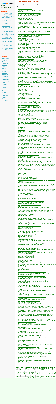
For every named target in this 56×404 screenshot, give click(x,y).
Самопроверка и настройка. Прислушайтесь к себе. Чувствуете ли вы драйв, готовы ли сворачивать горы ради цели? (36, 241)
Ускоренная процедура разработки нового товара (31, 231)
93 (24, 372)
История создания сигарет (25, 227)
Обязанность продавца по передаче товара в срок (31, 202)
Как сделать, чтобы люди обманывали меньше (7, 38)
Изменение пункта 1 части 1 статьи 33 (28, 177)
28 (22, 368)
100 (37, 372)
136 (47, 375)
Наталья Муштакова (23, 341)
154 (51, 376)
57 (37, 369)
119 (44, 373)
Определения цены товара (25, 278)
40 (45, 368)
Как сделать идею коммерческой (6, 29)
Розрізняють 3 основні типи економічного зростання (32, 272)
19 (45, 367)
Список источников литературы (27, 239)
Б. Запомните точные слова (25, 333)
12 (31, 367)
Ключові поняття (22, 326)
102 (42, 372)
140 (17, 376)
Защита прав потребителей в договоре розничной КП (32, 68)
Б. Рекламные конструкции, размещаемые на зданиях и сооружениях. (36, 73)
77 (34, 371)
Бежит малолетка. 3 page (25, 260)
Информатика (5, 66)
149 (39, 376)
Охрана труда (5, 81)
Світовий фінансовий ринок (25, 116)
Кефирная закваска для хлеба (26, 26)
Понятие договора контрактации (27, 203)
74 (29, 371)
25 (16, 368)
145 (29, 376)
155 (54, 376)
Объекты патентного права (25, 214)
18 (43, 367)
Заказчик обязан (22, 298)
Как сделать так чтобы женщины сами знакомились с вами (8, 26)
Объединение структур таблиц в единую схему (30, 128)
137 (49, 375)
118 (42, 373)
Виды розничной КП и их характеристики (29, 234)
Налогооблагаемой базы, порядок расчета (29, 335)
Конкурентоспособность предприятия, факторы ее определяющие (36, 27)
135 (44, 375)
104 (47, 372)
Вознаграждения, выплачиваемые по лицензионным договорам (34, 53)
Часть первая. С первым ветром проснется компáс (31, 276)
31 (28, 368)
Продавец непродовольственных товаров (29, 106)
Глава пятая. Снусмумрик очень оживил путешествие (32, 60)
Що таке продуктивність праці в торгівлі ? (29, 57)
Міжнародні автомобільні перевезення (28, 358)
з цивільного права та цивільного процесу (29, 197)
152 (47, 376)
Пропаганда (21, 336)
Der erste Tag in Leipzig (24, 261)
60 (43, 369)
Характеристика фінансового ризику (28, 99)
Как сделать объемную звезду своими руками (8, 17)
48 (20, 369)
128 (27, 375)
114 (32, 373)
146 (32, 376)
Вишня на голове (22, 361)
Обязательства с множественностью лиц (29, 13)
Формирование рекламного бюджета (27, 49)
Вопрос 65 (21, 11)
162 (43, 377)
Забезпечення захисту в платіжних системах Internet (32, 10)
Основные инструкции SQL (25, 235)
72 (25, 371)
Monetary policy (22, 127)
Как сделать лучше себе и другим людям (7, 46)
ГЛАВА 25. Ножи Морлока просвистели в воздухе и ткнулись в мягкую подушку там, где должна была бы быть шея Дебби (36, 355)
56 (35, 369)
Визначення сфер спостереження (27, 195)
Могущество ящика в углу (25, 228)
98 (33, 372)
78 (36, 371)
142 (22, 376)
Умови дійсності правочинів (25, 19)
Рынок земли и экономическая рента (27, 178)
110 (22, 373)
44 (52, 368)
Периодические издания (24, 291)
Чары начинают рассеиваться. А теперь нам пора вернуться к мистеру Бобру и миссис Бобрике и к (34, 79)
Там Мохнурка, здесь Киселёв (25, 115)
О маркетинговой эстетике (25, 94)
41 (46, 368)
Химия (4, 97)
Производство (5, 84)
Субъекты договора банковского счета (28, 199)
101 (40, 372)
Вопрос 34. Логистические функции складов (29, 101)
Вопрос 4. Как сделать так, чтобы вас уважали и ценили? (8, 43)
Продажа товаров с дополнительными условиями (31, 201)
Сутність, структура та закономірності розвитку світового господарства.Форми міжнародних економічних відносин (34, 121)
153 (49, 376)
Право (3, 82)
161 (40, 377)
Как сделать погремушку (5, 22)
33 (31, 368)
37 (39, 368)
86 (51, 371)
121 (49, 373)
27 (20, 368)
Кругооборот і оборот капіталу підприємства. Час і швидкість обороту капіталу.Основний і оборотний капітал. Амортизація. (35, 134)
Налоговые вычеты (23, 283)
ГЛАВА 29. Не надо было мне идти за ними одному (31, 56)
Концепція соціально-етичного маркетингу (29, 301)
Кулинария (5, 71)
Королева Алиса (22, 109)
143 (24, 376)
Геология (4, 65)
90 (18, 372)
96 (29, 372)
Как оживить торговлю (24, 357)
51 (26, 369)
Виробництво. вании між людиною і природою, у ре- (31, 299)
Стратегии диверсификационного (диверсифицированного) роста (35, 55)
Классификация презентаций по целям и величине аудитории (34, 136)
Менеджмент (5, 79)
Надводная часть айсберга (25, 270)
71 (23, 371)
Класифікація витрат (24, 67)
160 (38, 377)
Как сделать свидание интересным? (7, 49)
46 (16, 369)
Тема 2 (20, 289)
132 (37, 375)
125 (19, 375)
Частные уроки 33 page (24, 258)
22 (50, 367)
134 (42, 375)
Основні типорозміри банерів (25, 194)
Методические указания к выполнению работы (30, 332)
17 (41, 367)
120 (47, 373)
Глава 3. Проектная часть (25, 174)
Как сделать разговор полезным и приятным (8, 14)
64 (50, 369)
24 (54, 367)
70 (21, 371)
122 (52, 373)
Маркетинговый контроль (25, 176)
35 (35, 368)
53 (29, 369)
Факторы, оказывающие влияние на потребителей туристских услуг (36, 187)
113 (29, 373)
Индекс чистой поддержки (25, 18)
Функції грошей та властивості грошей (28, 285)
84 (47, 371)
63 (48, 369)
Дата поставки (22, 173)
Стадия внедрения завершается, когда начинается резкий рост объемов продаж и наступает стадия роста (35, 351)
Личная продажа (22, 168)
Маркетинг (5, 74)
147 (34, 376)
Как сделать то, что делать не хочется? (7, 19)
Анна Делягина (22, 38)
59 (41, 369)
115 (34, 373)
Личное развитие (22, 245)
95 (27, 372)
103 (45, 372)
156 (28, 377)
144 (27, 376)
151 (44, 376)
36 (37, 368)
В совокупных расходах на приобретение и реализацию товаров (35, 88)
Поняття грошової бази (24, 28)
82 (44, 371)
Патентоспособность (24, 305)
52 (28, 369)
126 (22, 375)
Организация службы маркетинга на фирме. (29, 63)
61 (45, 369)
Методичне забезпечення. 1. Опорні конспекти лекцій (32, 123)
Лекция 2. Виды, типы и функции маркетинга (30, 303)
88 (55, 371)
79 (38, 371)
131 (34, 375)
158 (33, 377)
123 (54, 373)
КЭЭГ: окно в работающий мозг (26, 232)
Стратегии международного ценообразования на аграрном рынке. (35, 172)
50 (24, 369)
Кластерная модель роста (25, 9)
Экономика (5, 100)
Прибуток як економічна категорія (27, 302)
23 (52, 367)
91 (20, 372)
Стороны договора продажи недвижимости (29, 205)
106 (52, 372)
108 (17, 373)
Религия (4, 87)
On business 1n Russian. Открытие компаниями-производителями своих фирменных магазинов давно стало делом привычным (35, 311)
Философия (5, 95)
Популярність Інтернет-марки (26, 156)
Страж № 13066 (22, 90)
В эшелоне (21, 85)
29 (24, 368)
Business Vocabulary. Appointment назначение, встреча (32, 318)
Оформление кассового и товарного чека (29, 64)
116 (37, 373)
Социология (5, 89)
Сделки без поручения (24, 237)
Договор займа (22, 327)
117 (39, 373)
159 (35, 377)
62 (46, 369)
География (5, 63)
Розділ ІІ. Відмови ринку (24, 215)
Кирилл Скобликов (23, 343)
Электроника (5, 102)
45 (54, 368)
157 (30, 377)
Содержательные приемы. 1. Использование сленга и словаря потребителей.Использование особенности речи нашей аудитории (36, 103)
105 (50, 372)
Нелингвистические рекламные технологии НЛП (31, 107)
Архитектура (5, 58)
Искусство (4, 68)
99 (35, 372)
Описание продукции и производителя (28, 15)
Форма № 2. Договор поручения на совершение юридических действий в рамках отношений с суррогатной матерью (37, 287)
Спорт (3, 90)
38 (41, 368)
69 (19, 371)
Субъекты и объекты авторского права (28, 47)
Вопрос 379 (21, 206)
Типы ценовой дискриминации (26, 59)
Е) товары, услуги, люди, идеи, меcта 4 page (30, 91)
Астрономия (5, 60)
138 (51, 375)
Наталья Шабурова (23, 247)
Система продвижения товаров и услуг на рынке (31, 218)
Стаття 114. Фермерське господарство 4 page (30, 243)
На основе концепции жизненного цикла (28, 347)
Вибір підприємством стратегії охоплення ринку (31, 293)
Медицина (4, 77)
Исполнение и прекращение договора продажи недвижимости (34, 360)
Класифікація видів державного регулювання (29, 39)
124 (17, 375)
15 (37, 367)
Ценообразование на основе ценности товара (30, 14)
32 (29, 368)
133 (39, 375)
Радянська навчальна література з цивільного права (32, 20)
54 (31, 369)
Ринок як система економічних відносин (28, 36)
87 (53, 371)
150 (42, 376)
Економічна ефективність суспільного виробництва (32, 61)
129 (29, 375)
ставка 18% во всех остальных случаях (28, 155)
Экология (4, 98)
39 (43, 368)
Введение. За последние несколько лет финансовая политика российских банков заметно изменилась (34, 125)
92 (22, 372)
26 (18, 368)
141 (19, 376)
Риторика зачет (22, 89)
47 (18, 369)
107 (55, 372)
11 (29, 367)
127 (24, 375)
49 (22, 369)
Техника (4, 92)
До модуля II (21, 65)
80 (40, 371)
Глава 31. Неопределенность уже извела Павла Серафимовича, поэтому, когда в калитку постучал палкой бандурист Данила (34, 208)
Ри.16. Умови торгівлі (24, 114)
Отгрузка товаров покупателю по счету (29, 86)
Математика (5, 76)
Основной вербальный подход (26, 256)
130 (32, 375)
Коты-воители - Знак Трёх (25, 48)
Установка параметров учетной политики (29, 226)
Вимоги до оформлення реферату (27, 118)
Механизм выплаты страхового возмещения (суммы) (32, 277)
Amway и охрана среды (24, 93)
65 (52, 369)
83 (46, 371)
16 (39, 367)
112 (27, 373)
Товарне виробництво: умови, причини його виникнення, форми (34, 353)
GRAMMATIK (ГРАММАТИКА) (25, 72)
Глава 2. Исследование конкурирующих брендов (30, 169)
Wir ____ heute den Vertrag (25, 323)
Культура (4, 73)
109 (19, 373)
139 (54, 375)
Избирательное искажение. (25, 312)
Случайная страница (6, 7)
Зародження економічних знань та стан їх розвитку (31, 24)
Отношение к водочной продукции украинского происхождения (34, 216)
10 (28, 367)
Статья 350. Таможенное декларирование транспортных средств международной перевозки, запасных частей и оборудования (35, 30)
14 (35, 367)
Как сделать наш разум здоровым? (8, 35)
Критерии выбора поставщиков (26, 182)
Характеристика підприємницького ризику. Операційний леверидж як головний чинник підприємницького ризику (36, 224)
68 (18, 371)
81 (42, 371)
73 (27, 371)
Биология (4, 61)
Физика (4, 94)
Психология (5, 85)
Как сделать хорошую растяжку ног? (7, 32)
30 (26, 368)
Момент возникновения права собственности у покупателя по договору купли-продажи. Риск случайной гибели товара (34, 162)
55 (33, 369)
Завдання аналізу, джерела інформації (28, 255)
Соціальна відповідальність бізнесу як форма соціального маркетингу (36, 189)
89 (16, 372)
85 (49, 371)
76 (32, 371)
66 (54, 369)
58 (39, 369)
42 (48, 368)
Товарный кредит (22, 40)
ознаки (20, 170)
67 (16, 371)
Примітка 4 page (22, 160)
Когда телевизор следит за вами (27, 230)
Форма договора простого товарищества (29, 198)
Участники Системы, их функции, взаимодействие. (31, 290)
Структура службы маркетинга (26, 257)
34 (33, 368)
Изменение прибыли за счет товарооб (28, 45)
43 (50, 368)
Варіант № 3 (21, 130)
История (4, 69)
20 (46, 367)
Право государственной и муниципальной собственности (33, 119)
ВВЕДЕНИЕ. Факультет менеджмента (28, 105)
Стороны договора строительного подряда (29, 17)
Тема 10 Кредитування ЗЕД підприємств (29, 328)
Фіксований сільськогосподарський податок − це (30, 244)
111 (24, 373)
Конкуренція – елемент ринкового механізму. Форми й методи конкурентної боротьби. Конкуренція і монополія (34, 70)
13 (33, 367)
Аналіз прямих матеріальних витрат (28, 248)
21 (48, 367)
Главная (3, 5)
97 (31, 372)
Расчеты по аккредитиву (25, 236)
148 (37, 376)
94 (26, 372)
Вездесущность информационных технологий (30, 98)
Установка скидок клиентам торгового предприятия (32, 324)
